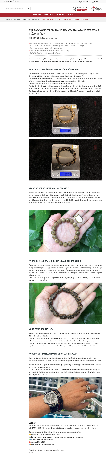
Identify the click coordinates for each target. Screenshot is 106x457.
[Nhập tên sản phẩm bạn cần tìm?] (15, 8)
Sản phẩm (60, 15)
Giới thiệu (48, 15)
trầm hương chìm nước (47, 450)
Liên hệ (71, 15)
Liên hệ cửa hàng (11, 1)
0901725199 (82, 10)
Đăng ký (96, 1)
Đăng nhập (84, 1)
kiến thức (36, 450)
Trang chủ (36, 15)
